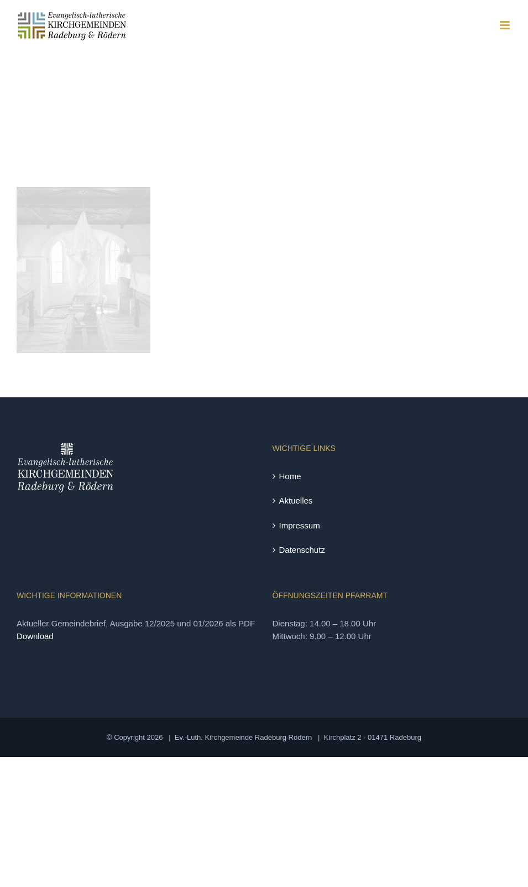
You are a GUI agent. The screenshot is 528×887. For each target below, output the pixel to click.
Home (290, 476)
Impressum (299, 525)
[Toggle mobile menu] (505, 25)
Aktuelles (296, 500)
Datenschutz (302, 549)
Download (35, 636)
